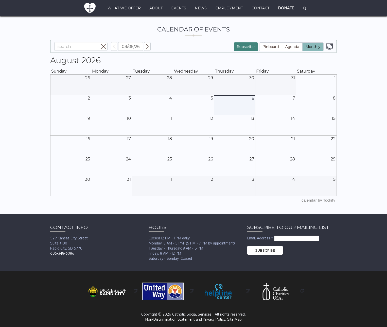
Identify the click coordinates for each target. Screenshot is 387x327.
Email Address (260, 238)
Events (178, 8)
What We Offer (124, 8)
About (156, 8)
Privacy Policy (214, 319)
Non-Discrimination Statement (170, 319)
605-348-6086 (62, 253)
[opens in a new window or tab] (110, 291)
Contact (260, 8)
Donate (286, 8)
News (201, 8)
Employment (229, 8)
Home (90, 8)
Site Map (234, 319)
